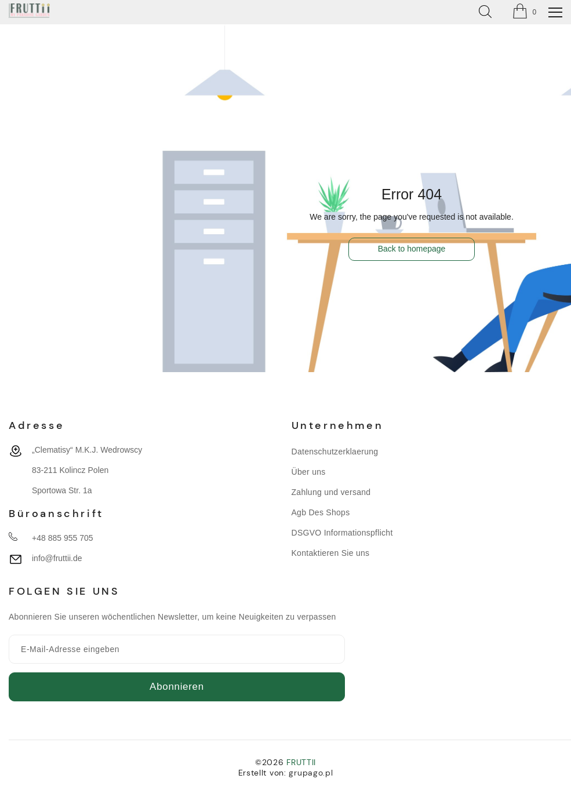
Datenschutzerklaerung (335, 451)
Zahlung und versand (331, 492)
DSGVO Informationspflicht (342, 532)
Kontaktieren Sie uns (331, 553)
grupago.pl (311, 772)
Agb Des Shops (321, 512)
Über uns (309, 471)
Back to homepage (412, 248)
